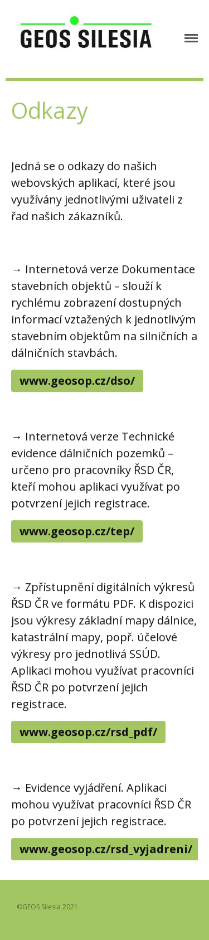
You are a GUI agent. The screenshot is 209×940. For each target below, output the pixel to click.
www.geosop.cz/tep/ (77, 531)
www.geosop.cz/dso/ (77, 380)
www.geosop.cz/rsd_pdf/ (88, 731)
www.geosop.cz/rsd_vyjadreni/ (106, 848)
